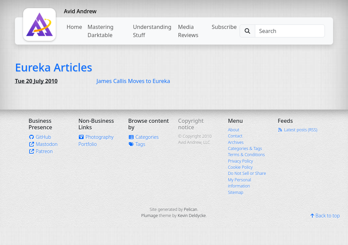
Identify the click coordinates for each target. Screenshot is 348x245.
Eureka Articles (53, 67)
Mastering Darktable (101, 31)
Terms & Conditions (246, 155)
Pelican (190, 209)
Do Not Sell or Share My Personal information (247, 179)
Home (74, 27)
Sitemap (235, 192)
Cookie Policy (240, 167)
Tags (136, 144)
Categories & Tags (245, 148)
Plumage (149, 215)
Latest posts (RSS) (297, 130)
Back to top (325, 215)
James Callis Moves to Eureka (133, 81)
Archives (236, 142)
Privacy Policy (240, 161)
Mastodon (43, 144)
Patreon (41, 151)
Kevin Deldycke (192, 215)
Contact (235, 136)
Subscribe (224, 27)
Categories (143, 137)
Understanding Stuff (152, 31)
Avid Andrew (80, 11)
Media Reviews (188, 31)
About (233, 130)
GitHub (40, 137)
